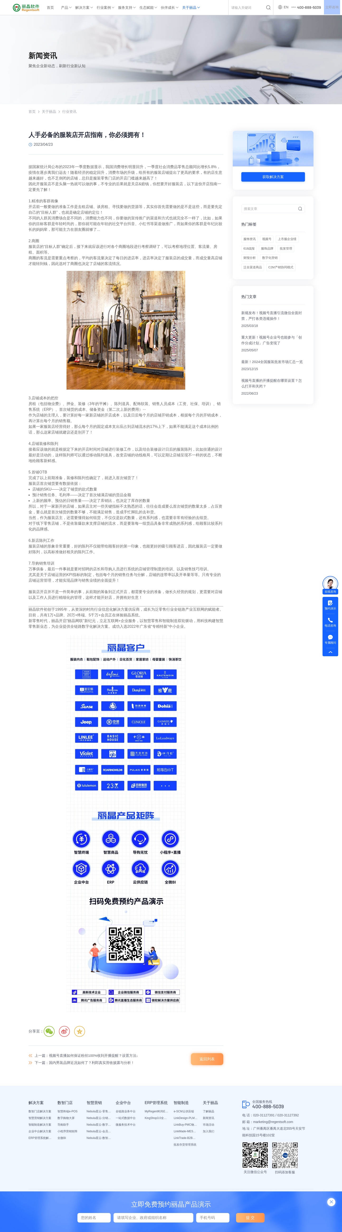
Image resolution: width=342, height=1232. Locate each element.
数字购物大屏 (66, 1120)
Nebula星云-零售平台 (99, 1113)
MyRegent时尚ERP (157, 1113)
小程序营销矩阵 (67, 1133)
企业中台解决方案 (39, 1133)
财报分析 (292, 265)
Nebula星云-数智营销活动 (99, 1140)
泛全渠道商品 (278, 277)
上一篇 (90, 1056)
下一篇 (88, 1064)
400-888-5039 (270, 1108)
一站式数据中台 (126, 1120)
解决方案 (82, 7)
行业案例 (104, 7)
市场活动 (208, 1126)
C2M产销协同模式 (257, 289)
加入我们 (208, 1133)
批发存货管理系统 (185, 1146)
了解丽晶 (208, 1113)
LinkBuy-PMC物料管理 (186, 1126)
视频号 (269, 241)
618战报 (277, 253)
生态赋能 (146, 7)
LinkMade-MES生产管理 (186, 1133)
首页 (50, 7)
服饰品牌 (250, 265)
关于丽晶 (189, 7)
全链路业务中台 (126, 1113)
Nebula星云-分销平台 (99, 1120)
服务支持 (125, 7)
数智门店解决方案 (39, 1113)
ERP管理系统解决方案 (40, 1140)
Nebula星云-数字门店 (99, 1126)
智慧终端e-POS (67, 1113)
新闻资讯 (208, 1120)
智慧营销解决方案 (39, 1120)
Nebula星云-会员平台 (99, 1133)
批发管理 (271, 265)
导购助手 (63, 1126)
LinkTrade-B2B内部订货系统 (186, 1140)
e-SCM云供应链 (184, 1113)
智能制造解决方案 (39, 1126)
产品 (64, 7)
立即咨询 (331, 7)
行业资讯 (71, 112)
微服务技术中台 (126, 1126)
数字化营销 (251, 277)
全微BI (61, 1140)
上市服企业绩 (253, 253)
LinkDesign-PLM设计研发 (186, 1120)
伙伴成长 (168, 7)
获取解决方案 (273, 177)
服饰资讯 (250, 241)
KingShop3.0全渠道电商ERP (157, 1120)
